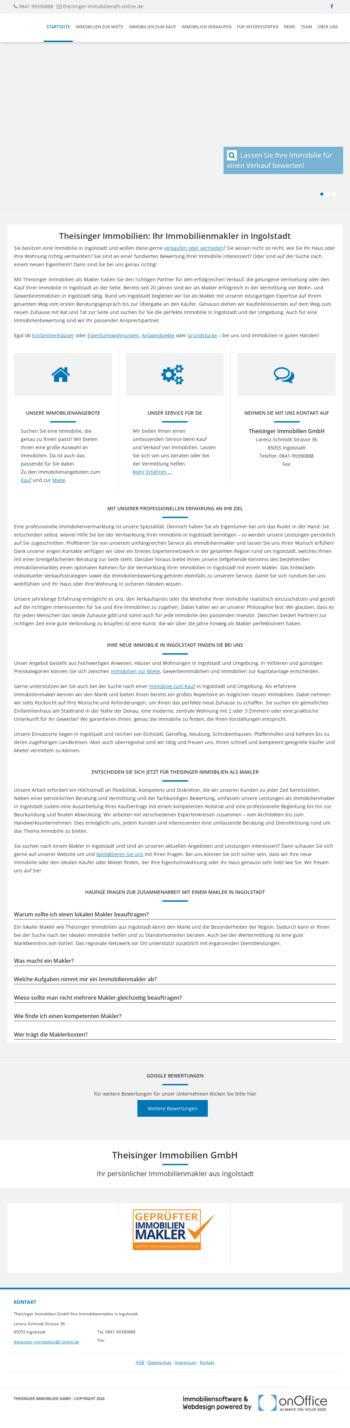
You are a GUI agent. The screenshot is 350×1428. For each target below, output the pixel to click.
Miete (58, 480)
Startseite (58, 27)
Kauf (26, 480)
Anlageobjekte (158, 335)
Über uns (328, 27)
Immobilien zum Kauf (152, 27)
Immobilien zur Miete (99, 27)
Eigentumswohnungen (113, 335)
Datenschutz (160, 1362)
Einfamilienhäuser (53, 335)
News (289, 27)
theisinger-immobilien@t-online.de (103, 6)
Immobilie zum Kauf (172, 686)
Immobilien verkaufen (206, 27)
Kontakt (207, 1362)
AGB (140, 1362)
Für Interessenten (257, 27)
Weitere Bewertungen (173, 1108)
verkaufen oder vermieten (194, 248)
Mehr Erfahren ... (152, 472)
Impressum (186, 1362)
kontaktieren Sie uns (119, 854)
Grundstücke (202, 335)
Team (306, 27)
